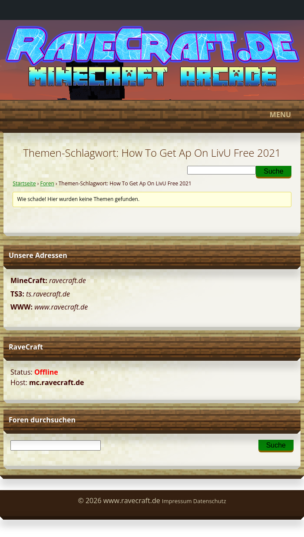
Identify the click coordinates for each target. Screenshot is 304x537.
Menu (150, 114)
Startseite (24, 183)
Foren (47, 183)
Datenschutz (209, 501)
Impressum (177, 501)
